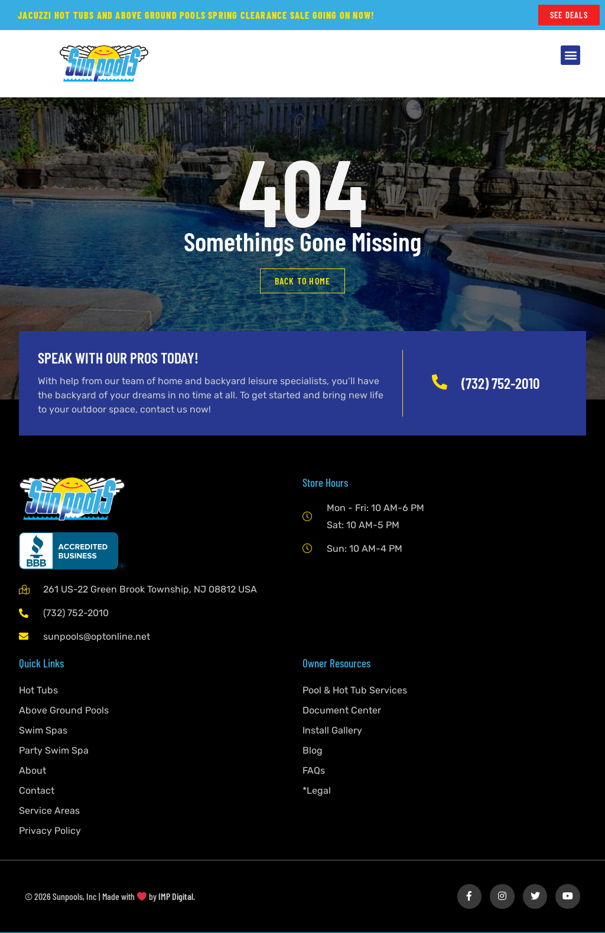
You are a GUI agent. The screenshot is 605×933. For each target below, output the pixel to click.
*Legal (316, 791)
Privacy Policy (50, 831)
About (32, 771)
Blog (312, 751)
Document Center (341, 710)
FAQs (313, 771)
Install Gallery (332, 730)
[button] (570, 56)
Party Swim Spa (54, 751)
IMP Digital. (176, 896)
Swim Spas (43, 730)
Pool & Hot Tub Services (354, 690)
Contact (36, 791)
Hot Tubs (38, 690)
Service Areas (49, 811)
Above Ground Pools (64, 710)
